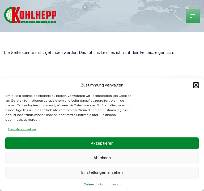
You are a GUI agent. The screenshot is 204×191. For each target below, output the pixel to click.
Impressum (114, 184)
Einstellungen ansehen (102, 172)
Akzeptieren (102, 143)
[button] (196, 85)
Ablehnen (102, 157)
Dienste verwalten (22, 129)
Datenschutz (93, 184)
